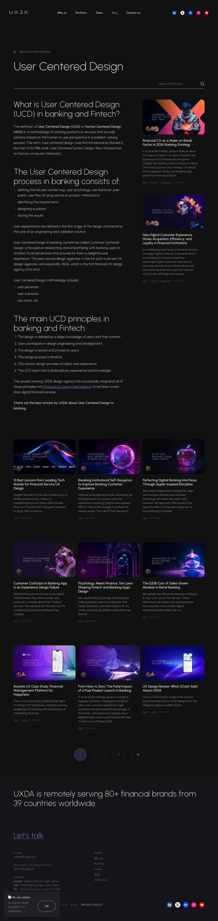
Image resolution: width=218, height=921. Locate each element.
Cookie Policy (14, 910)
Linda (154, 182)
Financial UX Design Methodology (67, 387)
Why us (62, 12)
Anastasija (166, 182)
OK (47, 906)
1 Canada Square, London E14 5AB (39, 889)
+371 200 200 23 (24, 869)
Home (98, 852)
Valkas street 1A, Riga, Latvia (41, 881)
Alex (145, 182)
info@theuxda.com (25, 856)
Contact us (133, 12)
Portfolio (81, 12)
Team (99, 12)
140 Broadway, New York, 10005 (39, 885)
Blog (114, 12)
